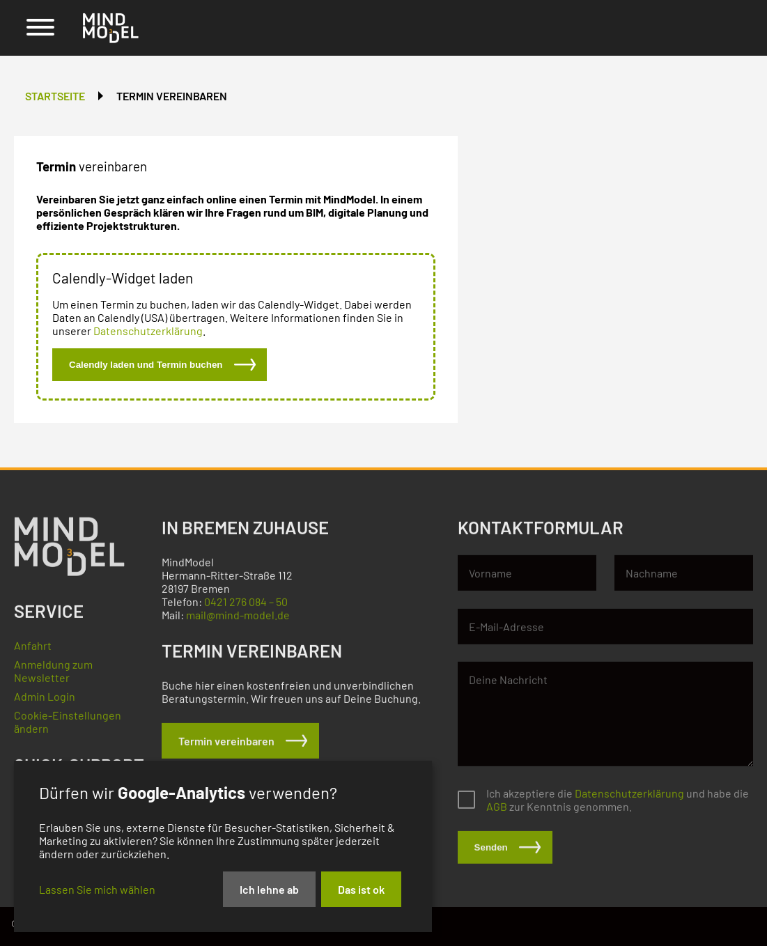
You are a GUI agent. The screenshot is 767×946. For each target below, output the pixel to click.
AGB (496, 812)
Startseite (55, 95)
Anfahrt (33, 651)
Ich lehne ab (269, 889)
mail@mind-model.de (238, 620)
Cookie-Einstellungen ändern (67, 727)
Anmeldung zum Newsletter (53, 676)
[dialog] (223, 846)
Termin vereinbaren (171, 95)
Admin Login (44, 701)
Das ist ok (361, 889)
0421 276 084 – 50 (246, 607)
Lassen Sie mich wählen (97, 889)
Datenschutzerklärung (148, 330)
